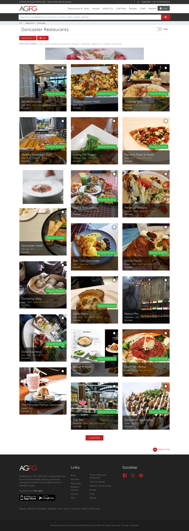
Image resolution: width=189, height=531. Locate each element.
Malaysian (117, 43)
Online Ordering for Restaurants (98, 476)
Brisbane (42, 508)
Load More (94, 437)
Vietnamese (129, 317)
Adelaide (52, 508)
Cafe (40, 43)
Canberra (75, 508)
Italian (126, 158)
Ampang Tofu (133, 101)
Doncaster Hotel (32, 245)
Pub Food (77, 158)
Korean (107, 43)
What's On (107, 8)
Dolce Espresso (31, 351)
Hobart (84, 508)
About (73, 475)
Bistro (75, 105)
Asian (46, 43)
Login (164, 8)
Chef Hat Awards (64, 2)
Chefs (143, 8)
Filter (42, 38)
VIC (20, 23)
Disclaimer (134, 525)
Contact (74, 494)
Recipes (133, 8)
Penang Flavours (135, 207)
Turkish (127, 423)
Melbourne (29, 23)
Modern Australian (60, 43)
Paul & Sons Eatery (85, 207)
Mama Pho (131, 313)
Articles (96, 8)
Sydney (22, 508)
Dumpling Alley (31, 298)
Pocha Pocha (133, 260)
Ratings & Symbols (75, 488)
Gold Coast (94, 508)
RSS (72, 498)
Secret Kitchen (82, 366)
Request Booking (55, 93)
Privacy (124, 525)
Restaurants (74, 8)
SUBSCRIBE (146, 2)
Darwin (66, 508)
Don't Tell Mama (135, 366)
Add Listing (76, 483)
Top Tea (78, 419)
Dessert (75, 43)
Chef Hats (121, 8)
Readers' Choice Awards (100, 486)
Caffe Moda (80, 313)
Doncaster (41, 23)
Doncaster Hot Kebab (138, 419)
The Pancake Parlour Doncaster (42, 404)
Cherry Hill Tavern (84, 154)
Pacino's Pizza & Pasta (139, 154)
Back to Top (161, 449)
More (151, 8)
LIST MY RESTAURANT (161, 2)
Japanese (85, 43)
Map (165, 29)
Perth (59, 508)
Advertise (75, 479)
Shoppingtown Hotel (86, 101)
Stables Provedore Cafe (36, 154)
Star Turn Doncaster (86, 260)
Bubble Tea (96, 43)
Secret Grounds (31, 101)
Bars (86, 8)
